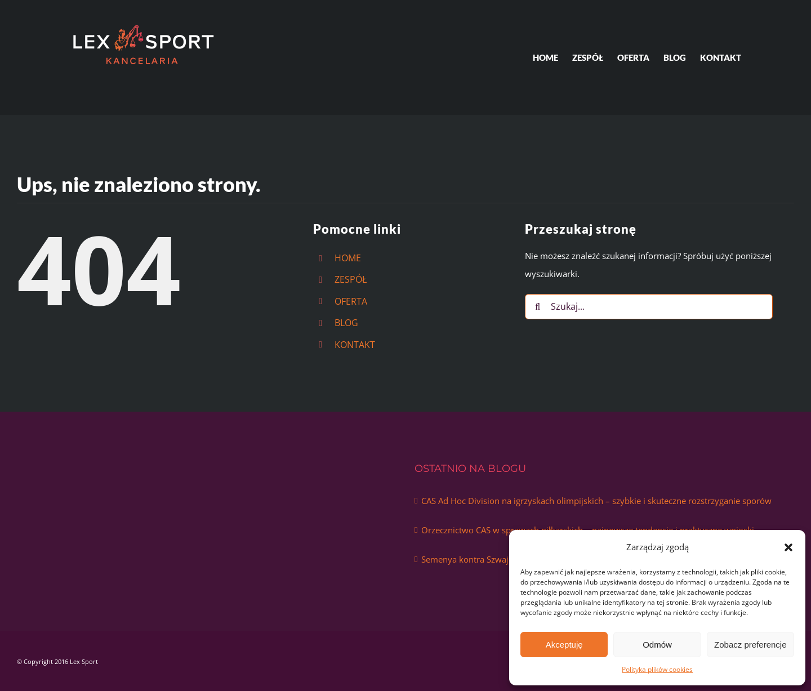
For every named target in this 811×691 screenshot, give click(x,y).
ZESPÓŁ (351, 279)
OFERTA (351, 301)
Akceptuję (564, 644)
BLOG (346, 322)
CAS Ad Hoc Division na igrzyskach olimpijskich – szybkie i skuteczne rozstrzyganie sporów (596, 500)
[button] (788, 547)
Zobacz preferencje (750, 644)
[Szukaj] (537, 306)
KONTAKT (355, 344)
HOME (348, 258)
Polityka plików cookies (657, 669)
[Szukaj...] (649, 306)
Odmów (657, 644)
